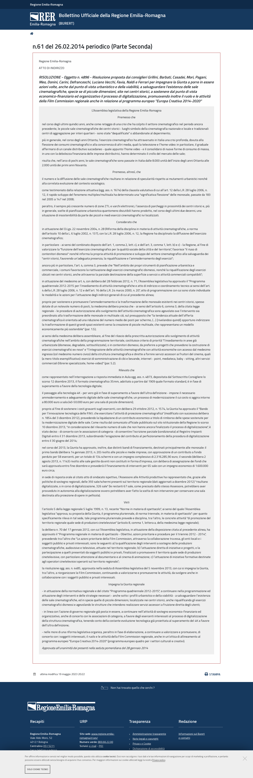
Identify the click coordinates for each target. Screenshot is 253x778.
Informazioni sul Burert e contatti (192, 736)
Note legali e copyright (145, 739)
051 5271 (49, 746)
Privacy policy (158, 760)
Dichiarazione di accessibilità (149, 748)
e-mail (92, 746)
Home (32, 33)
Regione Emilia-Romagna (46, 4)
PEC (101, 746)
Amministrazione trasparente (149, 734)
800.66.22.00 (105, 742)
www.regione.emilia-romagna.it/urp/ (97, 736)
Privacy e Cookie (142, 744)
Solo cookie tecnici (37, 769)
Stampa (213, 674)
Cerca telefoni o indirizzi (43, 750)
